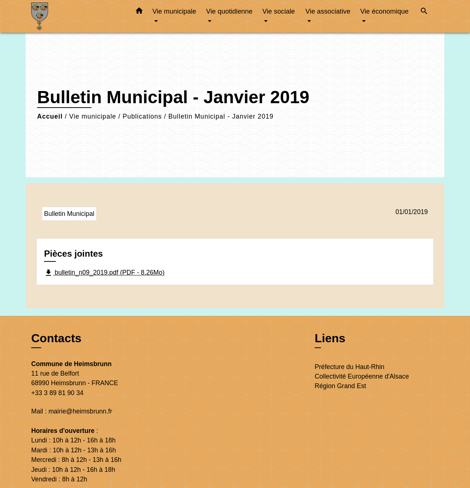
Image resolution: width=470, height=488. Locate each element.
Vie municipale (92, 116)
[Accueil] (77, 16)
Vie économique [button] (384, 11)
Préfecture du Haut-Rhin (349, 366)
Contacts (56, 338)
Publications (142, 116)
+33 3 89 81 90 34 (57, 393)
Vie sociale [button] (278, 11)
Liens (330, 338)
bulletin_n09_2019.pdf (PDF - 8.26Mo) (104, 272)
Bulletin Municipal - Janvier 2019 (221, 116)
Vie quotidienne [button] (229, 11)
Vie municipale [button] (174, 11)
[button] (139, 12)
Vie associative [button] (328, 11)
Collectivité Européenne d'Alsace (362, 376)
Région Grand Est (340, 386)
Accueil (50, 116)
